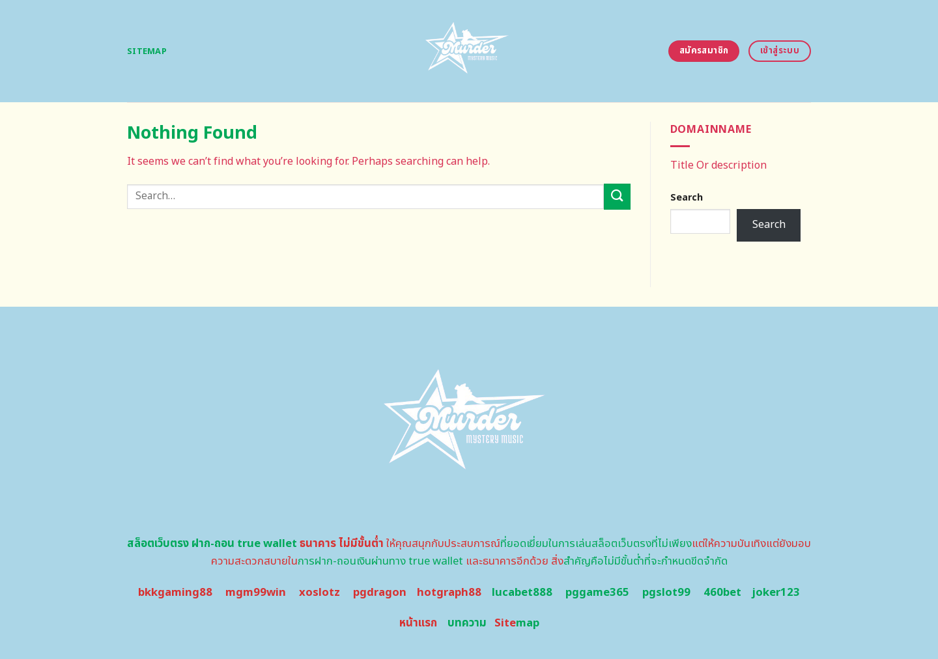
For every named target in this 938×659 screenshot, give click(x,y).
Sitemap (147, 51)
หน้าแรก (418, 623)
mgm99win (255, 592)
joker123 (776, 592)
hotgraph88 (449, 592)
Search (686, 197)
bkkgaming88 (175, 592)
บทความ (467, 623)
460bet (722, 592)
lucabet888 (522, 592)
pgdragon (379, 592)
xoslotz (319, 592)
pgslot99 (666, 592)
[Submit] (617, 196)
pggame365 (597, 592)
